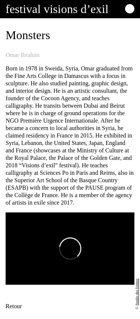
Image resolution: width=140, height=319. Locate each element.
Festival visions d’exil (57, 9)
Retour (14, 306)
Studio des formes (137, 292)
